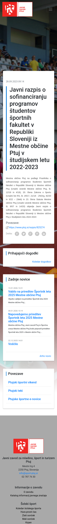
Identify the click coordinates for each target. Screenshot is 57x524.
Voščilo (13, 344)
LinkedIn (44, 234)
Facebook (17, 234)
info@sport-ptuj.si (28, 473)
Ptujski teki (15, 390)
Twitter (23, 234)
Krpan (28, 522)
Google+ (30, 234)
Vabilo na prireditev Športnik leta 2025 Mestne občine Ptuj (29, 293)
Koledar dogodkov (41, 261)
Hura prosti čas (28, 512)
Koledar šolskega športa (28, 508)
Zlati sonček (28, 515)
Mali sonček (28, 519)
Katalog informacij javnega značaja (28, 495)
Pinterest (37, 234)
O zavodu (28, 492)
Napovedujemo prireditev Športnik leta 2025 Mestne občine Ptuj (25, 317)
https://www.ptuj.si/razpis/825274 (26, 227)
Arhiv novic (45, 356)
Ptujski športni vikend (22, 382)
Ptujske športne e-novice (24, 399)
